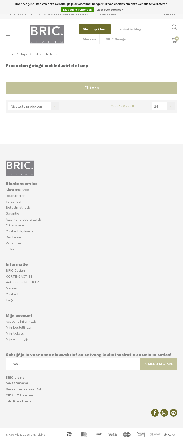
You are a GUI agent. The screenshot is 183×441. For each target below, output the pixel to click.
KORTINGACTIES (19, 276)
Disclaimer (14, 237)
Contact (12, 294)
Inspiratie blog (129, 29)
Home (10, 54)
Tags (24, 54)
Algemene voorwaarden (25, 219)
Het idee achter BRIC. (23, 282)
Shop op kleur (95, 29)
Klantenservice (17, 190)
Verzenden (14, 201)
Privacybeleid (16, 225)
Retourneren (15, 195)
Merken (89, 39)
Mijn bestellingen (19, 327)
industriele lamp (45, 54)
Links (10, 249)
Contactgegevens (19, 231)
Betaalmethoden (19, 207)
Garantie (12, 213)
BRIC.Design (116, 39)
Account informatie (21, 321)
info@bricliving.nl (21, 401)
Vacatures (13, 243)
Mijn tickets (15, 333)
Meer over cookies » (110, 9)
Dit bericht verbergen (77, 9)
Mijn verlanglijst (18, 339)
